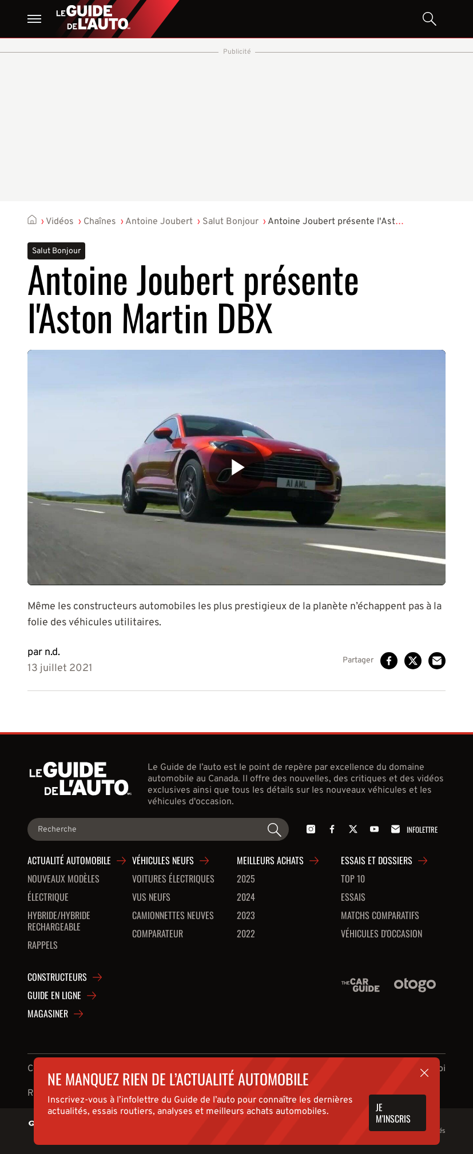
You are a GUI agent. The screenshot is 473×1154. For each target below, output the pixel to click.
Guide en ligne (54, 995)
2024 (246, 897)
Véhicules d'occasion (381, 934)
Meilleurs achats (270, 860)
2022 (246, 934)
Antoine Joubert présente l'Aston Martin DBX (361, 221)
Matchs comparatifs (380, 915)
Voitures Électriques (173, 879)
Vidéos (60, 221)
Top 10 (353, 879)
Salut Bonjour (230, 221)
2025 (246, 879)
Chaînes (100, 221)
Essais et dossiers (376, 860)
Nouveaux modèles (63, 879)
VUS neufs (151, 897)
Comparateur (157, 934)
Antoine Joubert (159, 221)
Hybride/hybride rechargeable (58, 921)
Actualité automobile (69, 860)
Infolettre (412, 829)
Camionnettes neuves (173, 915)
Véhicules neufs (163, 860)
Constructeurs (57, 977)
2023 (246, 915)
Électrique (48, 897)
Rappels (42, 945)
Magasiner (47, 1014)
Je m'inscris (393, 1112)
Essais (353, 897)
